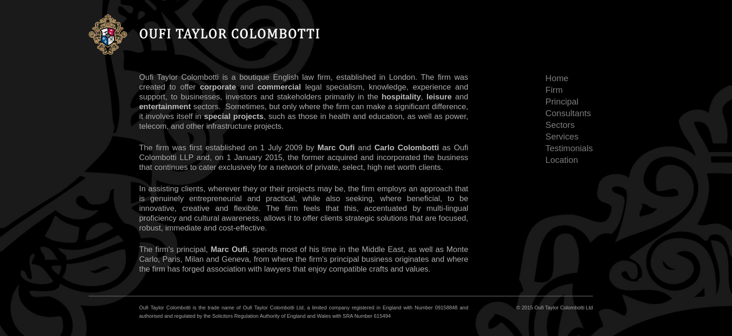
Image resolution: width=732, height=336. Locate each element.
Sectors (560, 125)
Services (561, 136)
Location (561, 160)
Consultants (568, 113)
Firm (554, 90)
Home (556, 78)
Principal (561, 101)
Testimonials (569, 148)
